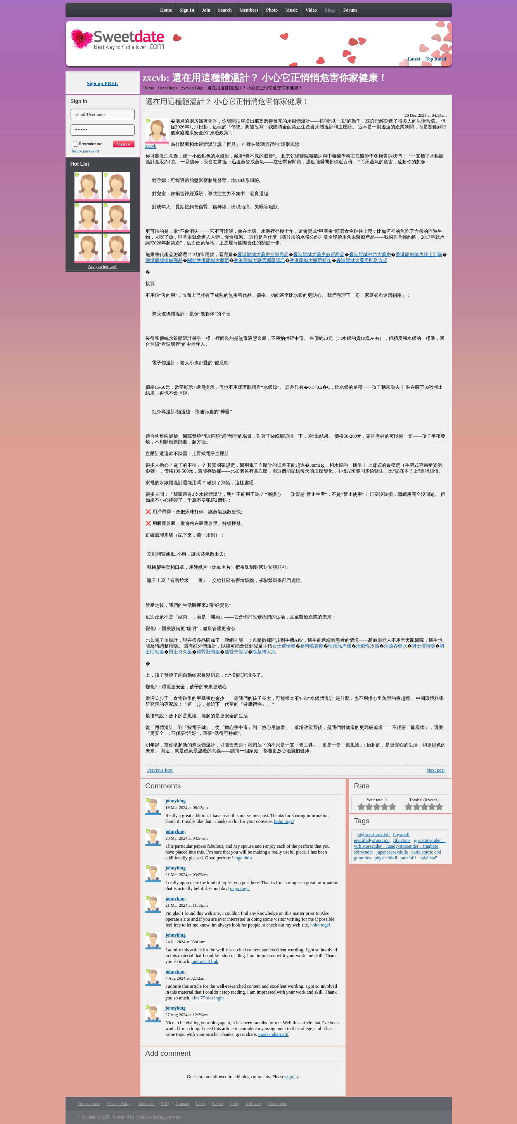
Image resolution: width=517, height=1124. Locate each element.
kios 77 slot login (208, 998)
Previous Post (160, 770)
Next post (435, 770)
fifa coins (401, 840)
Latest (414, 59)
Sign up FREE (102, 83)
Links (201, 1103)
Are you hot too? (102, 266)
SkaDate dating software (159, 1117)
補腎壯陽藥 (208, 652)
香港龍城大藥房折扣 (311, 260)
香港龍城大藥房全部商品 (263, 254)
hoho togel (284, 821)
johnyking (176, 801)
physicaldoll (386, 858)
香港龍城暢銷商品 (164, 260)
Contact (182, 1103)
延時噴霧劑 (311, 646)
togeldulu (243, 858)
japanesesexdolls (392, 852)
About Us (146, 1103)
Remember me (87, 144)
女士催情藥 (284, 646)
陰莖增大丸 (264, 652)
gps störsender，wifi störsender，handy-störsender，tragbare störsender (400, 846)
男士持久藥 (180, 652)
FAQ (165, 1103)
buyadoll (401, 834)
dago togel (239, 888)
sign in (291, 1076)
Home (149, 87)
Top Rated (435, 59)
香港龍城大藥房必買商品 (318, 254)
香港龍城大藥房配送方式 (361, 260)
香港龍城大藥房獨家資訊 (259, 260)
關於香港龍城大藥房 (208, 260)
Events (218, 1103)
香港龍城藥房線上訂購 (419, 254)
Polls (234, 1103)
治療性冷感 (367, 646)
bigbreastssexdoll (374, 834)
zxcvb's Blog (193, 87)
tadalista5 (428, 858)
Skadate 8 (91, 1117)
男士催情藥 (423, 646)
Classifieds (277, 1103)
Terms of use (89, 1103)
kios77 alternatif (273, 1034)
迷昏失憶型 (236, 652)
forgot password (85, 151)
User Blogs (167, 87)
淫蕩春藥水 (395, 646)
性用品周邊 (339, 646)
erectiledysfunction (372, 840)
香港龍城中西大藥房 (370, 254)
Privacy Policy (118, 1103)
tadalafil (408, 858)
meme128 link (205, 961)
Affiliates (253, 1103)
